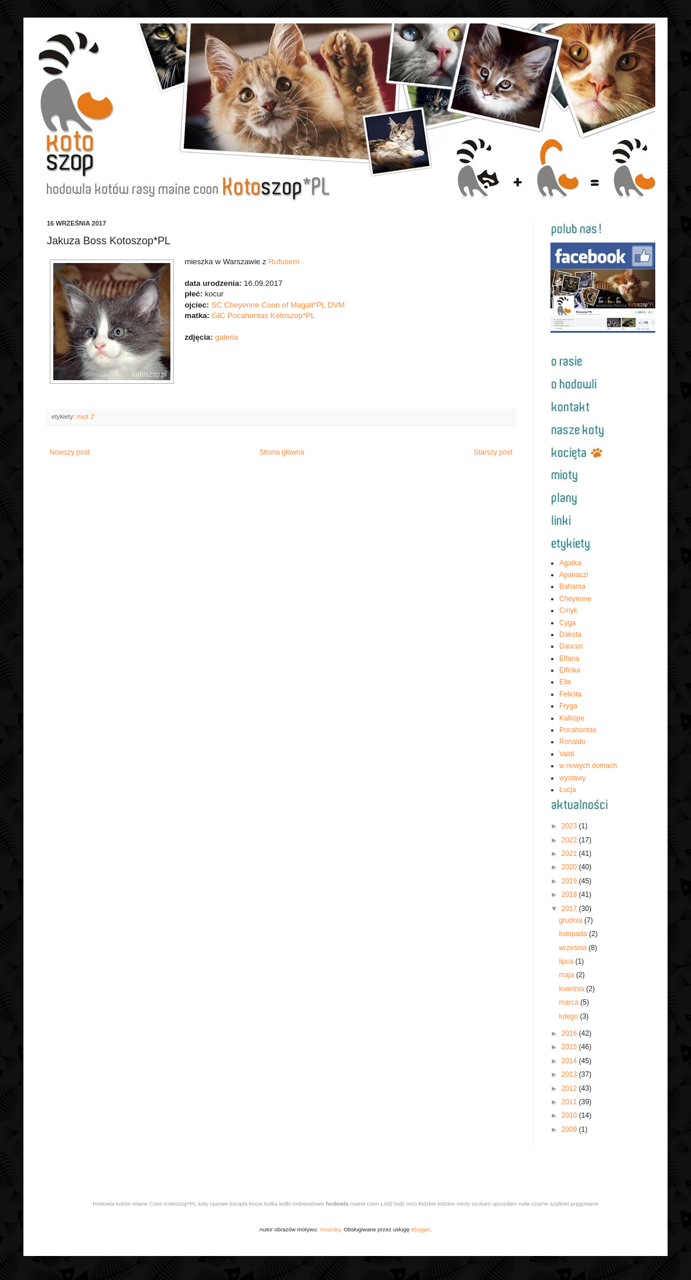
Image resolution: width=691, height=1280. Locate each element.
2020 (570, 867)
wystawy (572, 778)
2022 (570, 840)
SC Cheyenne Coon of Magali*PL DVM (278, 305)
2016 (570, 1033)
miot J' (86, 416)
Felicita (570, 694)
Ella (565, 682)
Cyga (567, 623)
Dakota (570, 634)
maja (567, 975)
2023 (570, 826)
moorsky (330, 1229)
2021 (570, 853)
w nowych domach (588, 766)
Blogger (420, 1229)
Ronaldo (572, 742)
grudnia (571, 920)
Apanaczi (573, 575)
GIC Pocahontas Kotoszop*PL (263, 315)
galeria (226, 337)
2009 (570, 1129)
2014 (570, 1061)
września (574, 948)
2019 (570, 881)
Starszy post (493, 452)
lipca (567, 961)
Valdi (566, 754)
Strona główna (282, 452)
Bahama (572, 586)
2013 (570, 1074)
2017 (570, 908)
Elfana (569, 658)
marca (569, 1002)
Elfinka (569, 670)
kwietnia (572, 989)
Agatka (570, 563)
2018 (570, 894)
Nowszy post (70, 452)
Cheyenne (575, 599)
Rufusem (283, 261)
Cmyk (568, 610)
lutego (569, 1016)
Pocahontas (577, 730)
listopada (574, 934)
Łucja (567, 790)
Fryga (568, 706)
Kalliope (571, 718)
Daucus (571, 646)
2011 (570, 1102)
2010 (570, 1115)
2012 (570, 1088)
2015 (570, 1047)
